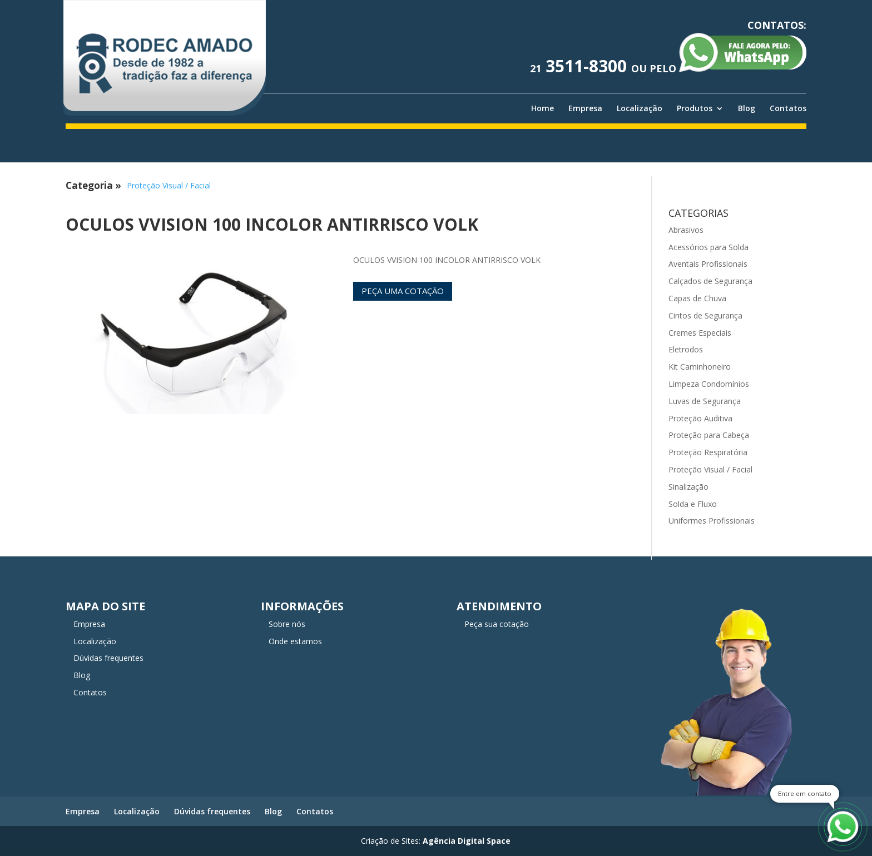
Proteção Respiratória (707, 452)
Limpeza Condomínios (708, 384)
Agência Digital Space (467, 840)
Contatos (788, 108)
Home (542, 108)
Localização (639, 108)
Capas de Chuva (697, 298)
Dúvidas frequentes (108, 658)
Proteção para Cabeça (708, 435)
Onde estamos (295, 641)
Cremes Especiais (699, 332)
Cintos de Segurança (705, 315)
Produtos (694, 108)
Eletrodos (685, 349)
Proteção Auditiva (700, 418)
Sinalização (688, 486)
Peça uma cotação (402, 290)
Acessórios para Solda (708, 247)
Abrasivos (685, 230)
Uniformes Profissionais (711, 520)
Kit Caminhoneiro (699, 366)
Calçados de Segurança (710, 281)
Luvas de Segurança (704, 401)
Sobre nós (287, 624)
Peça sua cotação (496, 624)
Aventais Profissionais (707, 263)
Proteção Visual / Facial (169, 185)
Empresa (585, 108)
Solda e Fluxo (692, 504)
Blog (746, 108)
